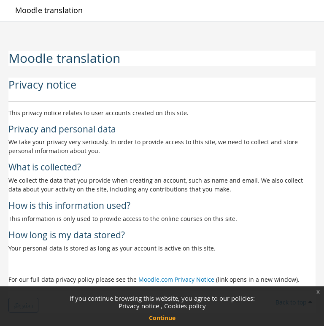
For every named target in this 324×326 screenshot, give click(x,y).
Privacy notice (140, 306)
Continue (162, 318)
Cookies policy (185, 306)
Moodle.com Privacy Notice (176, 279)
